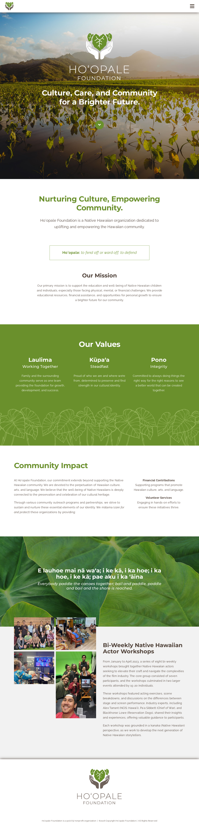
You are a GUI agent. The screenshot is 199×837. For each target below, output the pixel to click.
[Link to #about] (99, 124)
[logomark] (9, 3)
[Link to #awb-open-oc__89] (192, 6)
